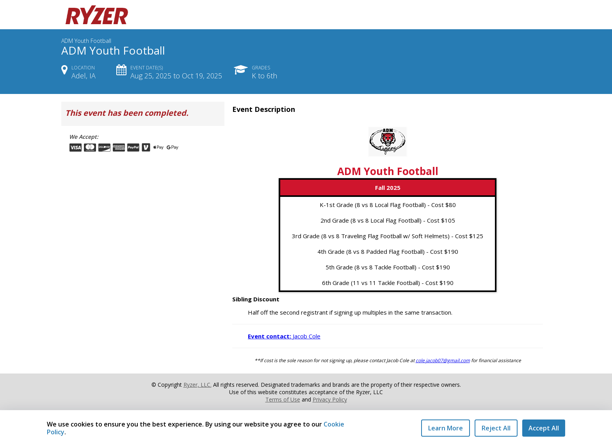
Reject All (496, 428)
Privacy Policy (330, 399)
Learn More (445, 428)
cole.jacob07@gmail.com (443, 360)
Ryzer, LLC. (197, 384)
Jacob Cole (284, 336)
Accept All (543, 428)
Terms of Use (282, 399)
